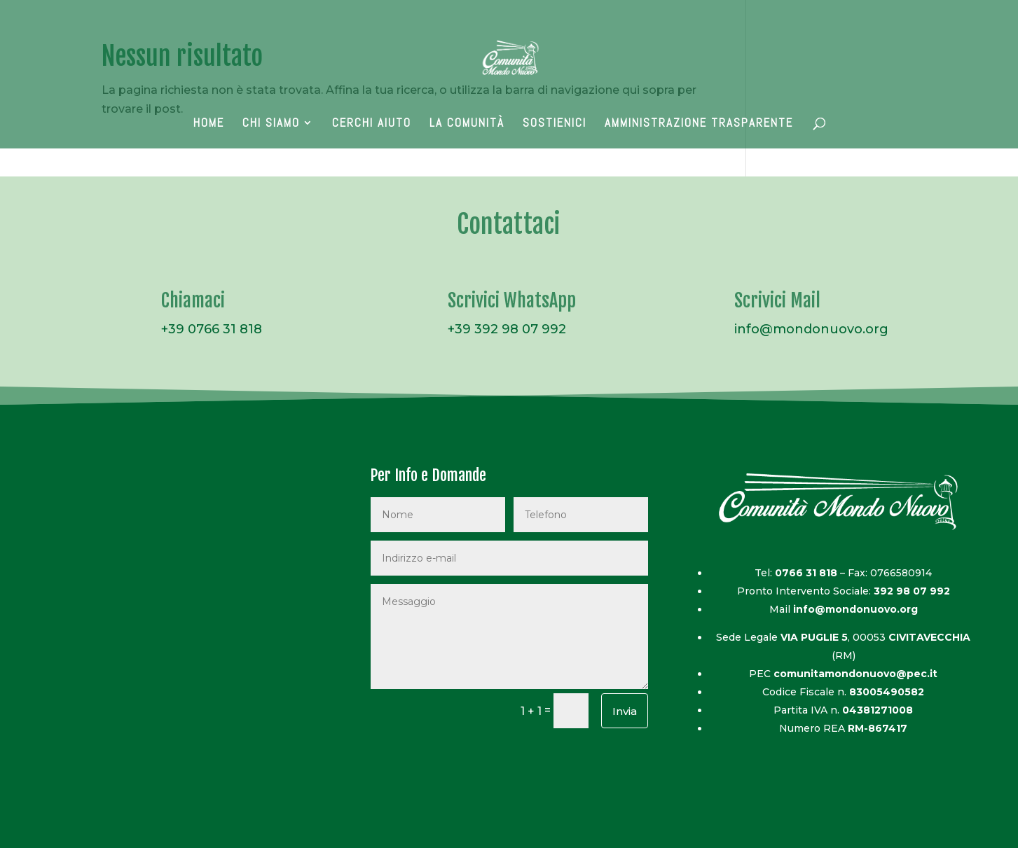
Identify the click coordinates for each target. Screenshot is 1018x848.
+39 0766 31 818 (211, 329)
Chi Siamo (271, 124)
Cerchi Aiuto (371, 124)
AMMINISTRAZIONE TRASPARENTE (699, 124)
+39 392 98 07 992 (507, 329)
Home (208, 124)
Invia (624, 711)
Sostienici (554, 124)
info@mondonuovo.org (811, 329)
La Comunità (466, 124)
